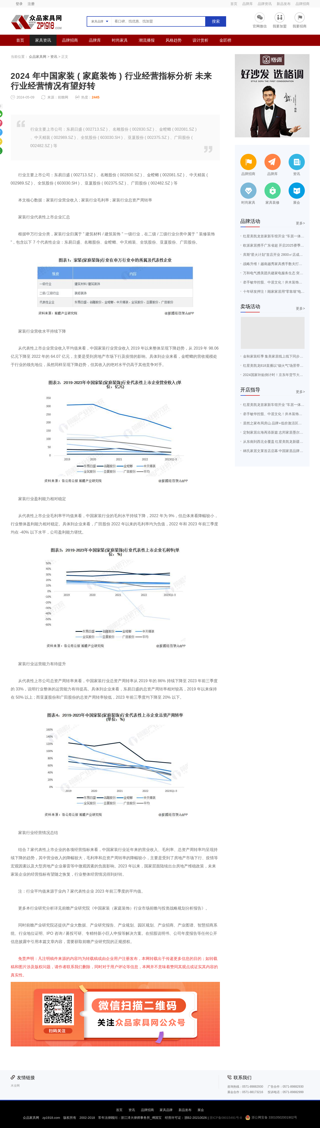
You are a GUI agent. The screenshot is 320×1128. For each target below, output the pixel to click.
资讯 (53, 57)
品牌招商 (303, 4)
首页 (233, 4)
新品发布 (284, 4)
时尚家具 (120, 40)
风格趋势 (174, 40)
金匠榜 (225, 40)
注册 (31, 4)
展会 (200, 1110)
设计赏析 (200, 40)
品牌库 (247, 4)
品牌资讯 (265, 4)
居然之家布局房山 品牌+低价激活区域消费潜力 (279, 423)
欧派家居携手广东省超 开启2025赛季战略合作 (279, 245)
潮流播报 (147, 40)
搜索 (216, 21)
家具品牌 (166, 1110)
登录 (19, 4)
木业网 (15, 1085)
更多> (300, 223)
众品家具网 (37, 57)
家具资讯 (43, 40)
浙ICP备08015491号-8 (225, 1118)
